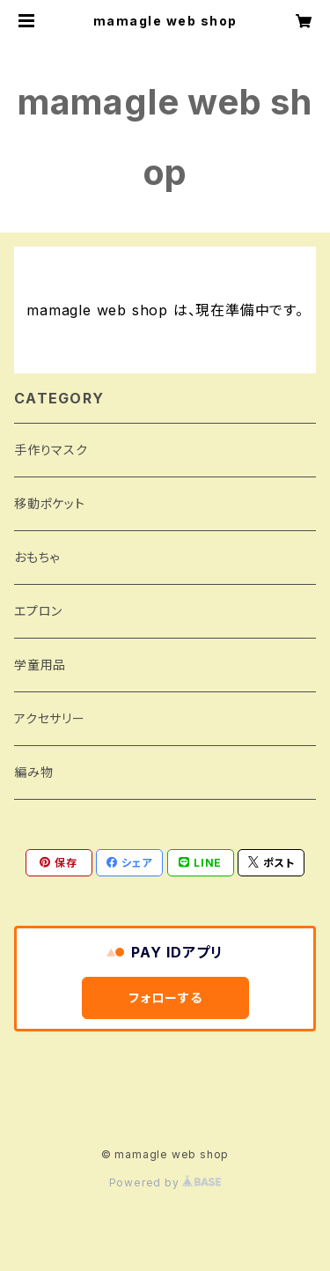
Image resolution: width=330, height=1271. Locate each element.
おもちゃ (37, 557)
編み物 (33, 772)
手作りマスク (51, 449)
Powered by (165, 1182)
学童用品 (40, 664)
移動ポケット (49, 503)
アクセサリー (49, 718)
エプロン (38, 610)
